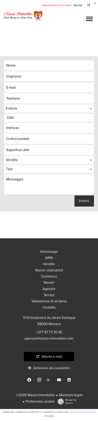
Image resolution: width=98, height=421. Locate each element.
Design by (66, 401)
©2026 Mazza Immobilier (35, 395)
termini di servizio (87, 412)
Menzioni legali (70, 395)
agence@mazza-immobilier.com (49, 338)
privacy (71, 412)
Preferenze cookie (40, 401)
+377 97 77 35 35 (49, 332)
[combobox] (49, 108)
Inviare (84, 201)
